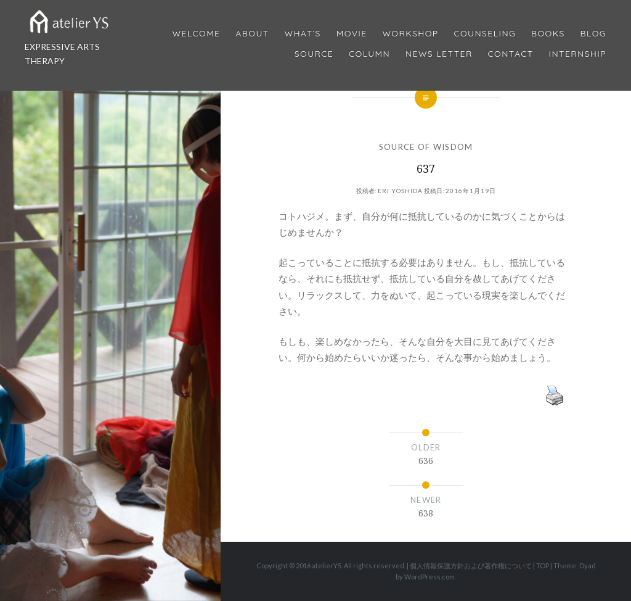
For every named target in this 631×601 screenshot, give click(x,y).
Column (369, 54)
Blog (593, 33)
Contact (511, 54)
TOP (542, 566)
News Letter (439, 54)
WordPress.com (429, 577)
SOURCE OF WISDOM (426, 147)
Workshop (410, 33)
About (252, 33)
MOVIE (351, 33)
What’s (302, 33)
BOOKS (548, 33)
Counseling (485, 33)
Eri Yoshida (400, 190)
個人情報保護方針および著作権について (471, 566)
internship (577, 54)
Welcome (196, 33)
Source (314, 54)
